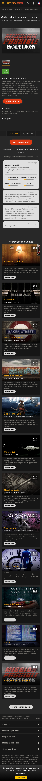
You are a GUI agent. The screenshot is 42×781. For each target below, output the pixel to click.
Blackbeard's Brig (12, 414)
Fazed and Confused (14, 261)
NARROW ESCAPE (19, 378)
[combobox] (33, 3)
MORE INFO (11, 101)
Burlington (19, 9)
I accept (21, 777)
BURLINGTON (7, 20)
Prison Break (10, 299)
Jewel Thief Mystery (13, 604)
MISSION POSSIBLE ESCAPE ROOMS (27, 20)
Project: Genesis (11, 566)
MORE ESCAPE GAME (21, 707)
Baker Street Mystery (14, 338)
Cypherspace (10, 528)
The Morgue (9, 452)
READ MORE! (9, 315)
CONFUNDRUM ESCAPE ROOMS (23, 416)
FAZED (16, 454)
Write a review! (21, 142)
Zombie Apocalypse (14, 376)
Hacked (7, 642)
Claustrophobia (11, 490)
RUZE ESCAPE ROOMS (20, 569)
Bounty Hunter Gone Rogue (17, 680)
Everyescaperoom (7, 9)
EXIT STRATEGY (18, 302)
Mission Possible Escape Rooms (16, 717)
